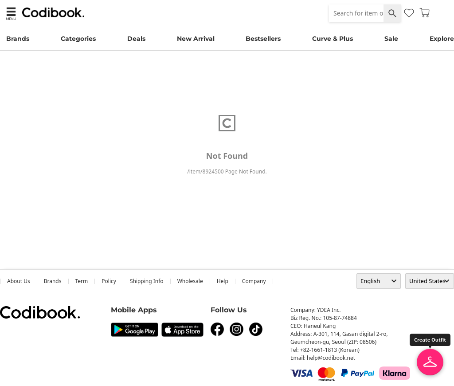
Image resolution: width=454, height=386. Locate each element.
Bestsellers (263, 39)
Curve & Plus (332, 39)
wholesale (190, 281)
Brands (17, 39)
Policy (109, 281)
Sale (391, 39)
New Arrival (196, 39)
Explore (442, 39)
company (254, 281)
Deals (136, 39)
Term (81, 281)
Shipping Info (147, 281)
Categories (78, 39)
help (222, 281)
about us (18, 281)
